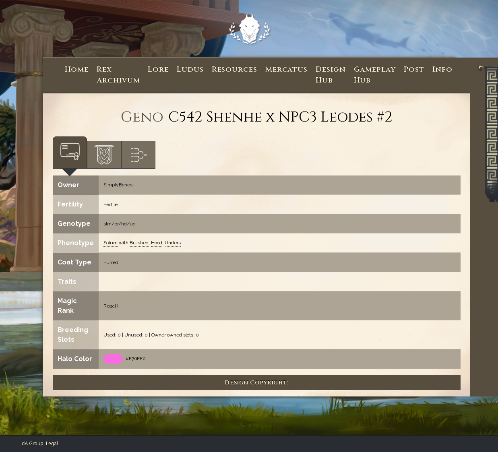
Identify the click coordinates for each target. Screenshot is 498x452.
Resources (234, 69)
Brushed (139, 243)
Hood (156, 243)
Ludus (190, 69)
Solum (110, 243)
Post (414, 69)
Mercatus (286, 69)
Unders (173, 243)
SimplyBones (117, 185)
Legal (52, 443)
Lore (158, 69)
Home (77, 69)
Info (442, 69)
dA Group (32, 443)
